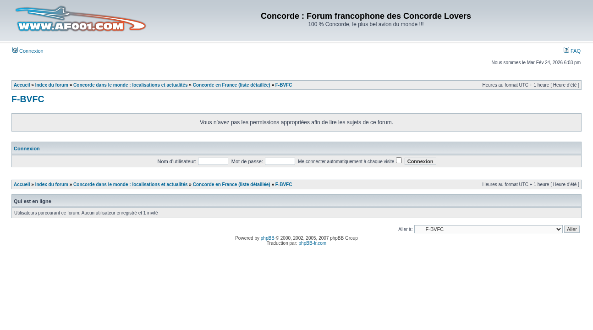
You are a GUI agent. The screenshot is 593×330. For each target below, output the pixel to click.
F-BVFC (283, 85)
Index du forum (51, 85)
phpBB (268, 238)
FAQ (572, 51)
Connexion (28, 51)
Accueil (22, 85)
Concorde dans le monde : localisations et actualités (130, 85)
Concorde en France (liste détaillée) (231, 85)
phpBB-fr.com (313, 243)
